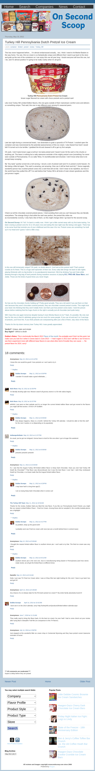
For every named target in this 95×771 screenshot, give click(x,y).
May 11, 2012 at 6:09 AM (37, 418)
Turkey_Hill (39, 47)
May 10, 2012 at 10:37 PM (27, 401)
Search (24, 7)
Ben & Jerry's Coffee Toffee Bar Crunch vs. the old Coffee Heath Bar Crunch (74, 742)
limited (20, 47)
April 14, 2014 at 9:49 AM (28, 590)
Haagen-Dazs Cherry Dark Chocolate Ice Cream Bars (71, 707)
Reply (12, 365)
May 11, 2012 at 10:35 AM (28, 465)
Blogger (52, 766)
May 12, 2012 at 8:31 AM (37, 558)
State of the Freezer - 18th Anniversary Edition (71, 729)
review (32, 47)
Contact (79, 7)
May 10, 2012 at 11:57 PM (32, 435)
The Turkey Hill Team (17, 503)
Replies (15, 369)
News (63, 7)
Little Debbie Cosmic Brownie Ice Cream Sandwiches (73, 696)
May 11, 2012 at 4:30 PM (37, 373)
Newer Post (10, 681)
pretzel (26, 47)
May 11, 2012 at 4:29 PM (37, 483)
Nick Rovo (14, 389)
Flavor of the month (51, 336)
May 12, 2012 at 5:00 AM (28, 541)
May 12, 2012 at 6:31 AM (25, 575)
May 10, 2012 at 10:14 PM (28, 359)
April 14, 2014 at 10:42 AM (33, 603)
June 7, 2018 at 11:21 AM (28, 615)
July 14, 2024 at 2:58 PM (28, 630)
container (13, 47)
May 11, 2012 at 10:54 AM (35, 503)
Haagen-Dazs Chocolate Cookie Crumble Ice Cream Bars (72, 754)
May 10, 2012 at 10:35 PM (27, 389)
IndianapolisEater (16, 435)
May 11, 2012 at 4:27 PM (37, 522)
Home (9, 7)
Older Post (85, 681)
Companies (44, 7)
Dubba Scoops (20, 373)
